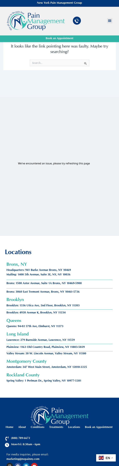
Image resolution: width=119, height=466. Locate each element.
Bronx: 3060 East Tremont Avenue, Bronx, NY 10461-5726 (43, 292)
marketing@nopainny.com (22, 459)
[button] (109, 20)
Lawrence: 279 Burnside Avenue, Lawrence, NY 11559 (40, 340)
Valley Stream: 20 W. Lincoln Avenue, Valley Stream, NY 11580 (46, 354)
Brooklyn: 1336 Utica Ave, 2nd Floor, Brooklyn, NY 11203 (43, 306)
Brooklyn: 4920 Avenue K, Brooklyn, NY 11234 (36, 313)
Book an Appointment (59, 38)
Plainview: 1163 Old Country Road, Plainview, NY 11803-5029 (45, 347)
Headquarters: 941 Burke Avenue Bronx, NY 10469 (38, 270)
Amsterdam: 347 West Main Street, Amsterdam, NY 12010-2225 (46, 367)
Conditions (37, 427)
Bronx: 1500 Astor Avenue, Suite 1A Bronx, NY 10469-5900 (44, 283)
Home (9, 427)
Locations (74, 427)
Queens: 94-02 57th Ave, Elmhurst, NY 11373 (34, 326)
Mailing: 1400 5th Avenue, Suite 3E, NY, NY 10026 (38, 275)
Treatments (56, 427)
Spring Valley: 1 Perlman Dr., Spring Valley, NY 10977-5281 (43, 381)
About (22, 427)
